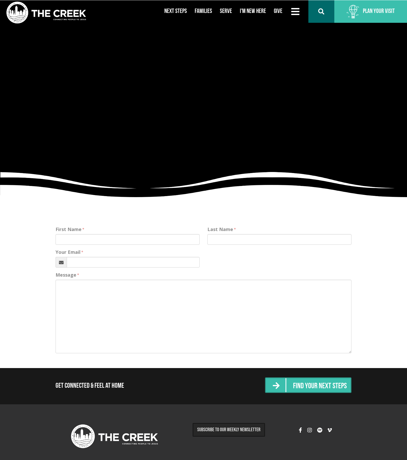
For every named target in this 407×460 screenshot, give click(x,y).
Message (66, 275)
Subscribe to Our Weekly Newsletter (229, 430)
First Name (69, 229)
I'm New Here (253, 11)
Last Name (220, 229)
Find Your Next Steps (320, 386)
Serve (226, 11)
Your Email (68, 252)
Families (203, 11)
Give (278, 11)
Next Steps (175, 11)
